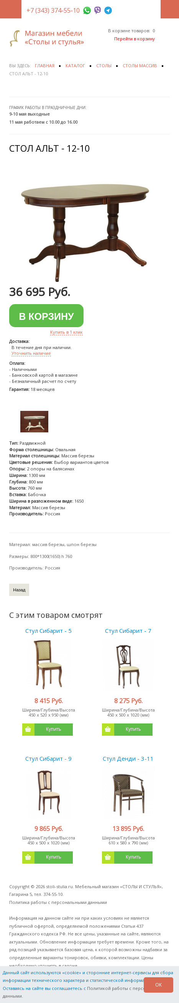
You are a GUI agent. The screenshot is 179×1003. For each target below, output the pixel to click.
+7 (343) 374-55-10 (53, 10)
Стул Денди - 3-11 (128, 758)
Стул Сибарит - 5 (48, 630)
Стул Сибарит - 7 (128, 630)
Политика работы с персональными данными (58, 902)
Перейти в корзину (134, 38)
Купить (41, 729)
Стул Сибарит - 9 (48, 758)
